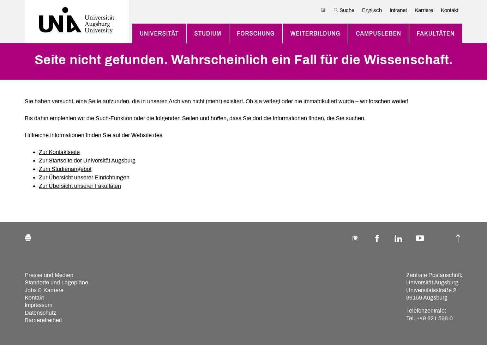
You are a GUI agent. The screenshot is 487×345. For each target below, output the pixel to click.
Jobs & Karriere (44, 290)
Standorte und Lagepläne (56, 282)
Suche (343, 10)
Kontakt (449, 10)
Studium (207, 33)
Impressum (38, 305)
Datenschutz (40, 313)
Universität (159, 33)
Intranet (398, 10)
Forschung (256, 33)
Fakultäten (436, 33)
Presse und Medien (49, 275)
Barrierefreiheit (43, 320)
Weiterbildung (315, 33)
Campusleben (378, 33)
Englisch (372, 10)
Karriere (424, 10)
